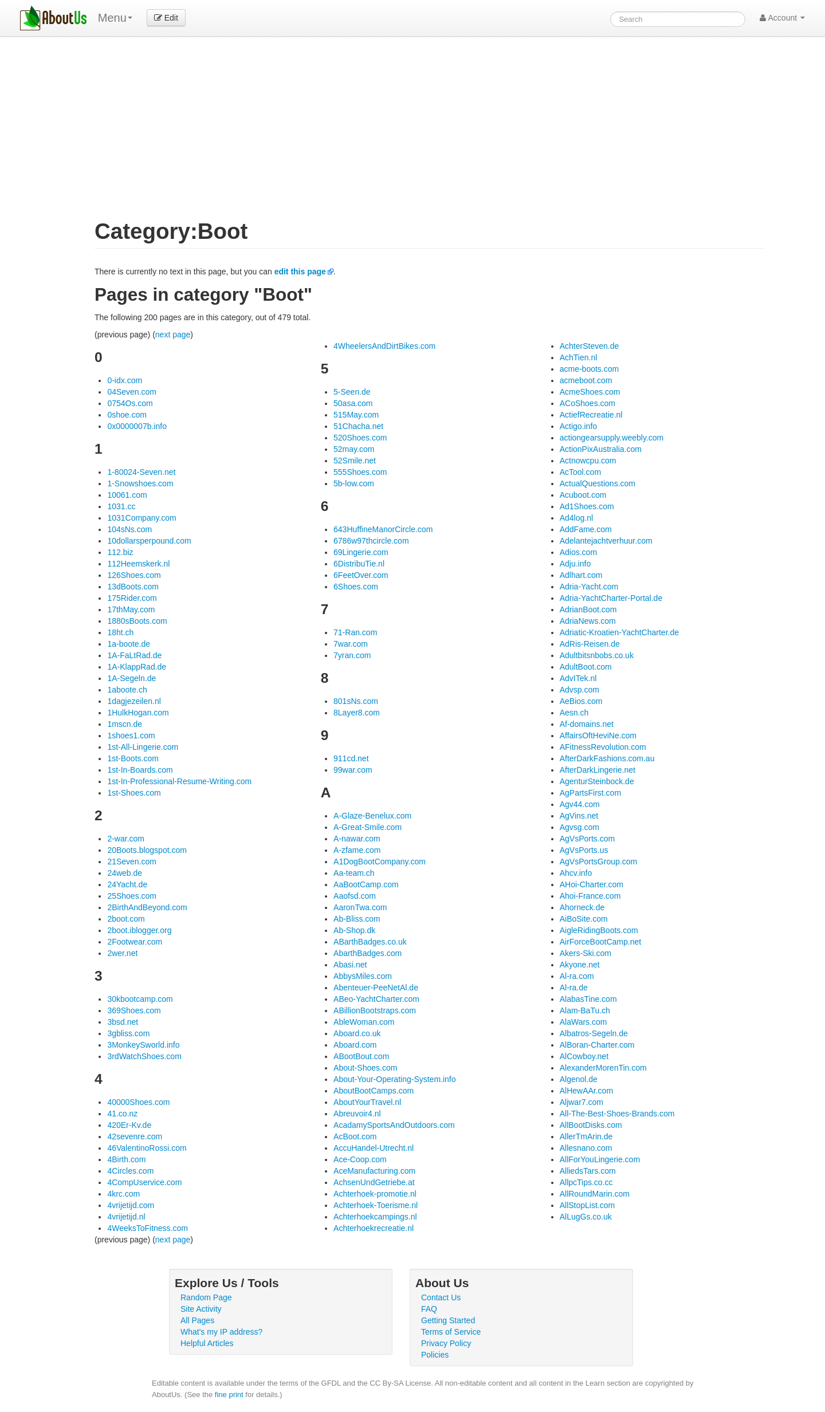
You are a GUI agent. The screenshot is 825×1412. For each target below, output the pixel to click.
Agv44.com (580, 804)
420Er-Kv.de (129, 1125)
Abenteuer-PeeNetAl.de (375, 987)
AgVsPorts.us (584, 850)
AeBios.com (581, 701)
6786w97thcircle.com (371, 540)
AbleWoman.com (363, 1021)
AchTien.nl (579, 357)
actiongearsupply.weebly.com (612, 437)
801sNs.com (355, 701)
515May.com (356, 414)
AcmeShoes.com (590, 391)
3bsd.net (122, 1021)
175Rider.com (131, 598)
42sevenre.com (134, 1136)
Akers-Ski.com (585, 953)
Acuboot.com (583, 494)
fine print (229, 1394)
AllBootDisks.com (591, 1125)
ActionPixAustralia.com (601, 449)
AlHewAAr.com (586, 1090)
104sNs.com (129, 529)
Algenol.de (579, 1079)
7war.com (350, 643)
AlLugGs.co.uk (586, 1216)
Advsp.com (579, 689)
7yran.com (352, 655)
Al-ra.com (577, 976)
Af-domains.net (587, 724)
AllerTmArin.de (586, 1136)
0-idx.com (124, 380)
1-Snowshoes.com (140, 483)
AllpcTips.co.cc (586, 1182)
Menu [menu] (115, 17)
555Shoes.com (360, 472)
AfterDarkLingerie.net (597, 769)
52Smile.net (354, 460)
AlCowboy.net (584, 1056)
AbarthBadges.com (367, 953)
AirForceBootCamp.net (600, 941)
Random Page (206, 1297)
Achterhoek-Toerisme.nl (375, 1205)
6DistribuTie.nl (358, 563)
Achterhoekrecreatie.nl (373, 1228)
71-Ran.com (355, 632)
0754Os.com (129, 403)
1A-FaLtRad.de (134, 655)
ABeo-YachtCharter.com (376, 999)
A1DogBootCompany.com (379, 861)
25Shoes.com (131, 895)
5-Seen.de (352, 391)
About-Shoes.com (365, 1067)
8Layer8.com (356, 712)
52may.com (353, 449)
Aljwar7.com (581, 1102)
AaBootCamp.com (366, 884)
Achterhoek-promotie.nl (375, 1193)
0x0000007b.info (137, 426)
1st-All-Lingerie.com (142, 747)
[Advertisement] (430, 134)
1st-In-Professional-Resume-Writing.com (179, 781)
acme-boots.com (589, 368)
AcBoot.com (354, 1136)
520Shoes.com (360, 437)
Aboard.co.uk (357, 1033)
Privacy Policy (446, 1343)
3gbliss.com (128, 1033)
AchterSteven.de (589, 346)
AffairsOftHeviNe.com (598, 735)
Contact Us (441, 1297)
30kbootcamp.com (139, 999)
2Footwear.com (134, 941)
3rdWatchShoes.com (144, 1056)
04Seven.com (131, 391)
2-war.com (125, 838)
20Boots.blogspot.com (147, 850)
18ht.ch (120, 632)
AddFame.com (586, 529)
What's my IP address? (221, 1331)
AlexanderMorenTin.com (603, 1067)
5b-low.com (353, 483)
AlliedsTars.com (588, 1170)
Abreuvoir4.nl (357, 1113)
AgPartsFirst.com (590, 792)
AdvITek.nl (578, 678)
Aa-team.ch (354, 873)
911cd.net (351, 758)
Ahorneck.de (582, 907)
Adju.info (575, 563)
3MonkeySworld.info (143, 1044)
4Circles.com (130, 1170)
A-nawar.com (356, 838)
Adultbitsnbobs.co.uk (597, 655)
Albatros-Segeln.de (594, 1033)
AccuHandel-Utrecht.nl (373, 1148)
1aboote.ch (127, 689)
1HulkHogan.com (137, 712)
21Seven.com (131, 861)
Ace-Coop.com (360, 1159)
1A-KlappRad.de (136, 666)
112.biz (120, 552)
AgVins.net (579, 815)
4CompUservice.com (144, 1182)
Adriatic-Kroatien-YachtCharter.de (619, 632)
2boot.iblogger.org (139, 930)
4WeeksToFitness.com (147, 1228)
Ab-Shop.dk (354, 930)
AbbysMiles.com (362, 976)
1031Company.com (141, 517)
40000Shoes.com (138, 1102)
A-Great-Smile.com (367, 827)
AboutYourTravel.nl (367, 1102)
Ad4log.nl (576, 517)
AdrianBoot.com (588, 609)
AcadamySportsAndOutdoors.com (394, 1125)
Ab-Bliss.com (356, 918)
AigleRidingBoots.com (599, 930)
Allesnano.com (586, 1148)
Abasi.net (350, 964)
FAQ (429, 1308)
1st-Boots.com (132, 758)
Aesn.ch (574, 712)
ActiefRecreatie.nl (591, 414)
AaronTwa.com (360, 907)
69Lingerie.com (360, 552)
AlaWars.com (583, 1021)
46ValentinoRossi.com (146, 1148)
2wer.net (122, 953)
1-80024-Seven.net (141, 472)
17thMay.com (131, 609)
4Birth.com (126, 1159)
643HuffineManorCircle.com (383, 529)
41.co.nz (122, 1113)
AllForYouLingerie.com (600, 1159)
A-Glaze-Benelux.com (372, 815)
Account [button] (782, 17)
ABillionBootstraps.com (374, 1010)
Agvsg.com (579, 827)
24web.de (124, 873)
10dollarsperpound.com (149, 540)
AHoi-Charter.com (591, 884)
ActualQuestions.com (597, 483)
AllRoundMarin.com (595, 1193)
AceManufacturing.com (374, 1170)
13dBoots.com (133, 586)
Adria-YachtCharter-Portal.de (611, 598)
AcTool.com (580, 472)
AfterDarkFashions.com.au (607, 758)
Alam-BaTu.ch (585, 1010)
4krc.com (123, 1193)
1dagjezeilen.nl (133, 701)
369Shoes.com (133, 1010)
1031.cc (121, 506)
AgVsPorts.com (587, 838)
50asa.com (352, 403)
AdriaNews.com (588, 621)
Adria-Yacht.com (589, 586)
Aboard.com (354, 1044)
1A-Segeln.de (131, 678)
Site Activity (201, 1308)
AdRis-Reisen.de (590, 643)
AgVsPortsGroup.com (598, 861)
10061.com (127, 494)
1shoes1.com (131, 735)
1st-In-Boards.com (139, 769)
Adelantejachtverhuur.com (606, 540)
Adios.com (578, 552)
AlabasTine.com (588, 999)
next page (173, 334)
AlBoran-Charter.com (597, 1044)
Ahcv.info (576, 873)
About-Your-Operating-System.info (394, 1079)
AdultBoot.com (586, 666)
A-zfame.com (356, 850)
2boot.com (125, 918)
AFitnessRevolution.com (603, 747)
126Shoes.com (133, 575)
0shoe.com (126, 414)
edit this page (300, 271)
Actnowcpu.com (588, 460)
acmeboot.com (586, 380)
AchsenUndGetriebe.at (374, 1182)
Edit (166, 17)
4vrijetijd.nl (126, 1216)
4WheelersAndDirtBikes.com (384, 346)
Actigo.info (578, 426)
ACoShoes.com (587, 403)
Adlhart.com (581, 575)
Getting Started (448, 1320)
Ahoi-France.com (590, 895)
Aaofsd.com (354, 895)
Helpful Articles (207, 1343)
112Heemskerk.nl (138, 563)
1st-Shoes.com (133, 792)
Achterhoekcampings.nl (375, 1216)
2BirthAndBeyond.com (147, 907)
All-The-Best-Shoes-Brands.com (617, 1113)
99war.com (352, 769)
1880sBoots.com (137, 621)
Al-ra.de (574, 987)
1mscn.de (124, 724)
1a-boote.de (128, 643)
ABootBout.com (361, 1056)
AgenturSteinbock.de (597, 781)
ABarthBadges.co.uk (370, 941)
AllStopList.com (587, 1205)
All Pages (197, 1320)
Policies (435, 1354)
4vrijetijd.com (130, 1205)
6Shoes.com (355, 586)
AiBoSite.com (584, 918)
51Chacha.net (358, 426)
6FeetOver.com (360, 575)
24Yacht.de (127, 884)
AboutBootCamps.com (373, 1090)
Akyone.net (580, 964)
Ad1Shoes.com (587, 506)
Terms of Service (451, 1331)
